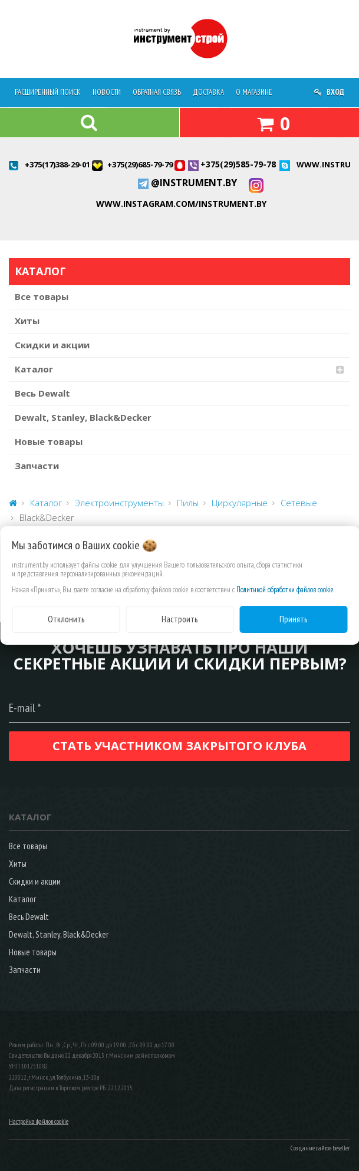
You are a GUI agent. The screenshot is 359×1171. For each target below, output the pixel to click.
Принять (293, 619)
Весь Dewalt (42, 393)
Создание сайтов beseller (320, 1148)
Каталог (34, 369)
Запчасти (37, 465)
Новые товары (49, 441)
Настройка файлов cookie (38, 1121)
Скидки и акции (52, 345)
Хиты (27, 320)
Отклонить (66, 619)
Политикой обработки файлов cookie (285, 590)
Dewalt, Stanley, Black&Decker (83, 417)
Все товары (41, 296)
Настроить (179, 619)
